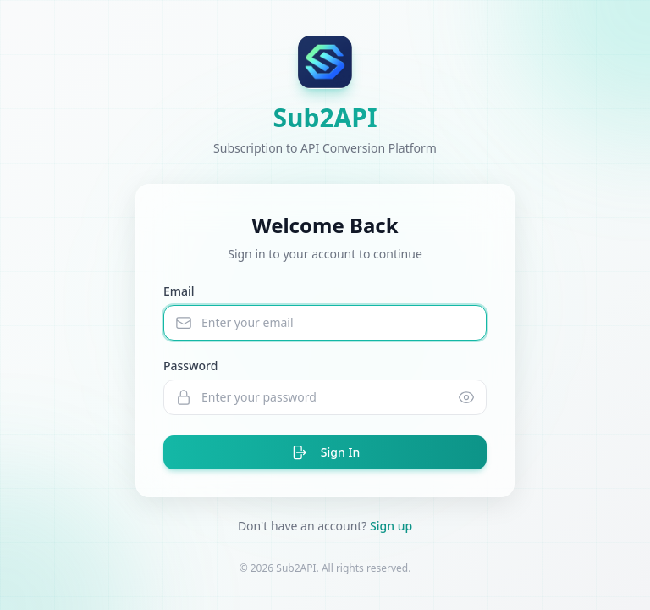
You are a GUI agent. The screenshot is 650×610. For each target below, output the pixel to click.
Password (190, 366)
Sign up (391, 526)
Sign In (325, 452)
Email (179, 291)
